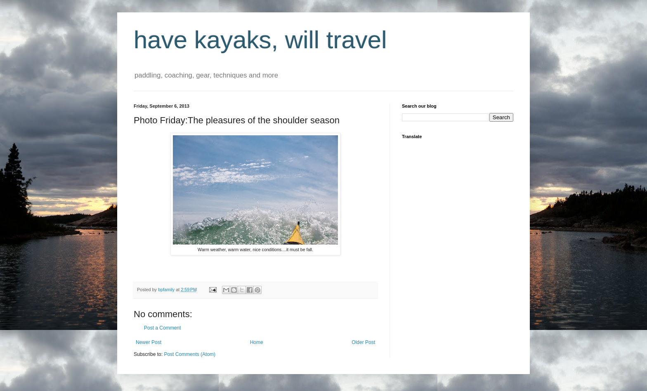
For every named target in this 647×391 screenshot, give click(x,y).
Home (256, 342)
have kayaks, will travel (260, 40)
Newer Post (148, 342)
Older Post (363, 342)
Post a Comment (162, 328)
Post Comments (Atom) (189, 354)
